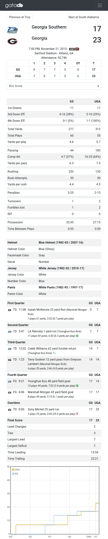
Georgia (39, 38)
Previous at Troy (19, 17)
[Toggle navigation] (100, 5)
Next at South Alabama (83, 17)
